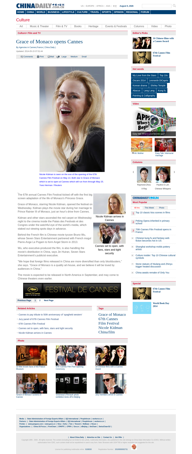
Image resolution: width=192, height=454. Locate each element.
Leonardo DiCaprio (158, 80)
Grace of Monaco (112, 314)
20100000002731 (121, 449)
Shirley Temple (158, 85)
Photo (168, 26)
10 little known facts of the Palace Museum (30, 368)
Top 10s (164, 75)
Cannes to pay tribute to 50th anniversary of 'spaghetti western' (50, 314)
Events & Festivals (116, 26)
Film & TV (61, 26)
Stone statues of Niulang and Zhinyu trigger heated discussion (154, 265)
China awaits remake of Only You (152, 272)
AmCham (93, 426)
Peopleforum (85, 419)
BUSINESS (53, 12)
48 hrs (137, 208)
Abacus (136, 90)
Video (154, 26)
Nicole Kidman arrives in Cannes (35, 333)
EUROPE (90, 6)
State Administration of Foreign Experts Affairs (45, 419)
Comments (28, 57)
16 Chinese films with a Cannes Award (109, 368)
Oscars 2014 (139, 80)
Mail (52, 57)
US (82, 6)
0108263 (88, 449)
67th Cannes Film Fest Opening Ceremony (69, 368)
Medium (74, 57)
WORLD (41, 12)
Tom (71, 424)
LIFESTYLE (68, 12)
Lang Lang (149, 90)
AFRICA (99, 6)
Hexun (93, 424)
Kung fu (162, 90)
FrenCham (52, 426)
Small (84, 57)
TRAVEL (94, 12)
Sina (59, 424)
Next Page (48, 300)
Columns (139, 26)
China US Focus (39, 426)
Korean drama (140, 85)
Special (137, 283)
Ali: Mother (138, 153)
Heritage (93, 26)
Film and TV (34, 33)
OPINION (119, 12)
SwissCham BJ (105, 426)
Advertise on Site (93, 437)
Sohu (65, 424)
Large (64, 57)
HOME (20, 12)
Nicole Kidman (110, 328)
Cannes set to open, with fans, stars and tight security (46, 328)
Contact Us (107, 437)
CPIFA (69, 426)
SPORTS (106, 12)
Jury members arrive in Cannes (109, 395)
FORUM (145, 12)
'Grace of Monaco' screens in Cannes (28, 396)
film (111, 332)
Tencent (78, 424)
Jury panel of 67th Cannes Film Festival (39, 319)
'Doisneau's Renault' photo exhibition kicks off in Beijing (68, 396)
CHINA (30, 12)
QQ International (72, 419)
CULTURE (82, 12)
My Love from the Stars (144, 75)
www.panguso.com (35, 424)
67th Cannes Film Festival (32, 323)
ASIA (108, 6)
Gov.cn (76, 426)
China (103, 332)
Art (21, 26)
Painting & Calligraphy (144, 95)
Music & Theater (39, 26)
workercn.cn (97, 419)
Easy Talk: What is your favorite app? (149, 134)
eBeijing (84, 426)
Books (77, 26)
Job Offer (118, 437)
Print (42, 57)
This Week (149, 208)
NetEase (86, 424)
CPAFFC (61, 426)
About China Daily (77, 437)
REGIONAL (132, 12)
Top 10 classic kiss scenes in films (153, 212)
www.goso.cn (50, 424)
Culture (23, 19)
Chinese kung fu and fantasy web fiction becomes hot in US (152, 239)
